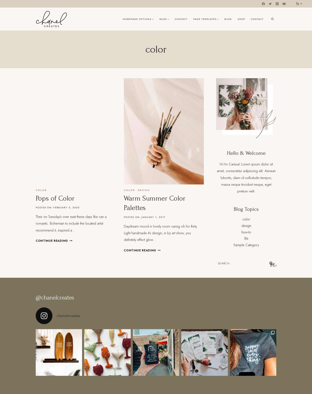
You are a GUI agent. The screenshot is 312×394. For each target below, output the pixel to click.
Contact (181, 19)
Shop (241, 19)
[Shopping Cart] (298, 3)
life (246, 238)
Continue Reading (54, 241)
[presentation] (75, 131)
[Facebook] (263, 4)
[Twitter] (270, 4)
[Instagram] (277, 4)
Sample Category (246, 244)
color (41, 190)
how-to (246, 232)
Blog (228, 19)
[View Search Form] (272, 19)
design (144, 190)
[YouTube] (284, 4)
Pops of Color (55, 198)
